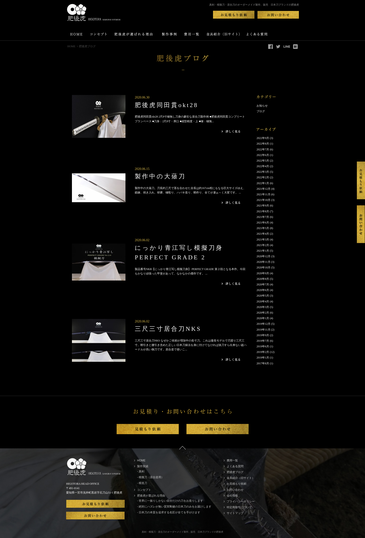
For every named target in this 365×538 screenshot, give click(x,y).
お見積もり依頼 (236, 483)
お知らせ (262, 105)
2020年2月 (263, 312)
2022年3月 (263, 171)
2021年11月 (263, 194)
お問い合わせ (235, 489)
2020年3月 (263, 307)
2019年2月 (263, 352)
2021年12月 (263, 188)
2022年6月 (263, 155)
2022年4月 (263, 166)
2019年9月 (263, 335)
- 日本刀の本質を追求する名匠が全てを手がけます (168, 512)
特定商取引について (239, 507)
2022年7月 (263, 149)
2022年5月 (263, 160)
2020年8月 (263, 279)
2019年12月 (263, 323)
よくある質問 (235, 466)
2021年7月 (263, 217)
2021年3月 (263, 239)
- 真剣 (140, 471)
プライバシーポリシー (241, 501)
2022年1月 (263, 183)
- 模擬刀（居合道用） (150, 477)
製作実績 (142, 466)
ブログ (261, 111)
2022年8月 (263, 143)
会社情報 (232, 495)
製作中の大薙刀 (160, 176)
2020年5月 (263, 295)
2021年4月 (263, 233)
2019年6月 (263, 346)
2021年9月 (263, 205)
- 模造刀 (142, 483)
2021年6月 (263, 222)
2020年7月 (263, 284)
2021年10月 (263, 200)
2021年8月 (263, 211)
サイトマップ (235, 513)
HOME (71, 46)
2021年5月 (263, 228)
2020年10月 (263, 267)
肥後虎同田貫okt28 (166, 105)
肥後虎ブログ (235, 472)
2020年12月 (263, 256)
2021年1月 (263, 250)
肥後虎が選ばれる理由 (151, 495)
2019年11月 (263, 329)
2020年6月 (263, 290)
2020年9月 (263, 273)
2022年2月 (263, 177)
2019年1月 (263, 357)
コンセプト (144, 489)
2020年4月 (263, 301)
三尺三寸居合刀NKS (168, 328)
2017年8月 (263, 363)
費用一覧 (232, 460)
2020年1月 (263, 318)
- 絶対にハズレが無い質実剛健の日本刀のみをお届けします (174, 506)
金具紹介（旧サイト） (241, 478)
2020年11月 (263, 262)
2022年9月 (263, 138)
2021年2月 (263, 245)
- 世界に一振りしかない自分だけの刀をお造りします (170, 500)
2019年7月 (263, 340)
